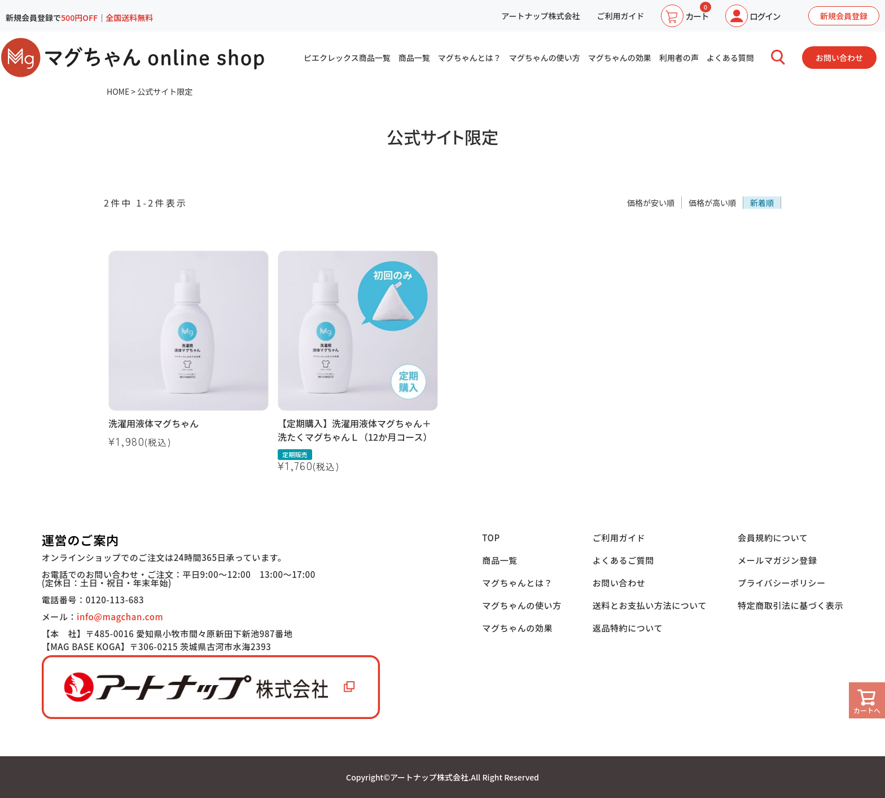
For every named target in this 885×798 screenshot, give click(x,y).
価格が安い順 (650, 202)
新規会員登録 (844, 15)
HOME (118, 91)
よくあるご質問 (623, 560)
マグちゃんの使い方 (544, 57)
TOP (491, 537)
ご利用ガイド (620, 15)
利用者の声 (679, 57)
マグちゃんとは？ (469, 57)
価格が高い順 (712, 202)
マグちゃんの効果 (619, 57)
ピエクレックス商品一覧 (347, 57)
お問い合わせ (839, 57)
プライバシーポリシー (782, 583)
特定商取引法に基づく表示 (790, 605)
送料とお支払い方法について (650, 605)
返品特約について (628, 628)
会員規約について (773, 537)
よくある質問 (730, 57)
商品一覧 (414, 57)
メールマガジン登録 (777, 560)
